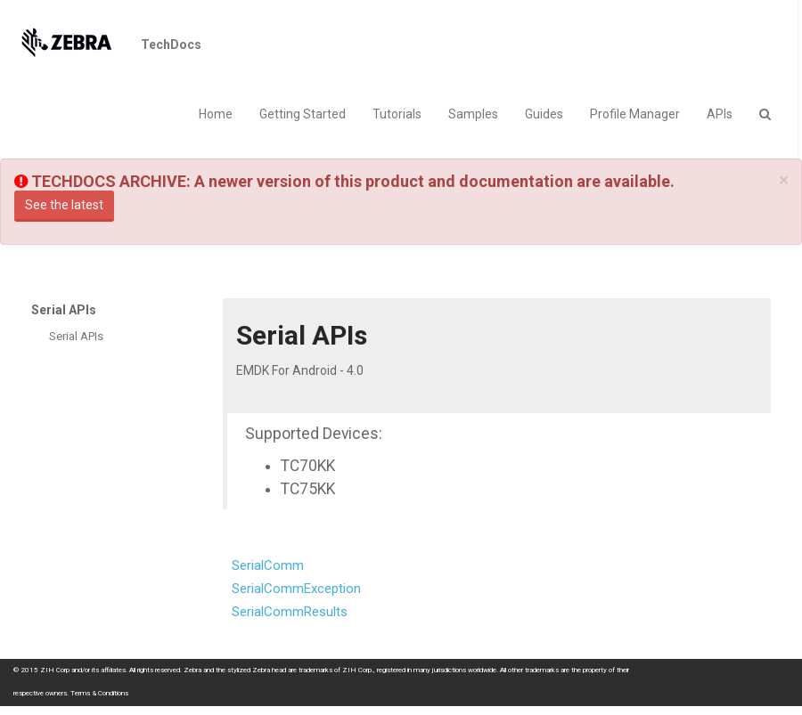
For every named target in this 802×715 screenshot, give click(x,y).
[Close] (784, 180)
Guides (544, 114)
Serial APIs (76, 336)
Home (216, 114)
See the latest (64, 205)
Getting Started (302, 114)
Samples (473, 114)
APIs (719, 114)
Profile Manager (635, 114)
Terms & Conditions (99, 693)
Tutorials (396, 114)
